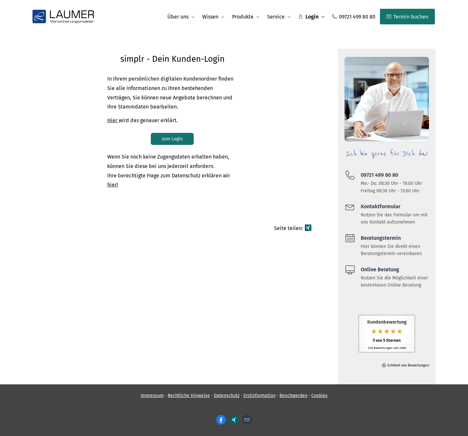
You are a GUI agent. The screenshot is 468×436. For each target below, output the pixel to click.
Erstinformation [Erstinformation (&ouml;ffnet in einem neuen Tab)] (259, 395)
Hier (113, 120)
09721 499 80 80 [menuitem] (353, 17)
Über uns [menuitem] (177, 17)
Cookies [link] (319, 395)
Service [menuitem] (276, 17)
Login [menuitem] (308, 17)
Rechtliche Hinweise (189, 395)
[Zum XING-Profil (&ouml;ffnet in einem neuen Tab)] (234, 420)
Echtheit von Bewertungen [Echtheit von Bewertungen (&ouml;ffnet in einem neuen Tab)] (408, 365)
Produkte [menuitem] (243, 17)
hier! (112, 185)
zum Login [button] (172, 139)
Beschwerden (293, 395)
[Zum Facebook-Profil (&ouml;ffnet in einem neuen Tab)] (221, 420)
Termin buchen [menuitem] (407, 17)
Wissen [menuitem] (210, 17)
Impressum (152, 395)
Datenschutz (227, 395)
